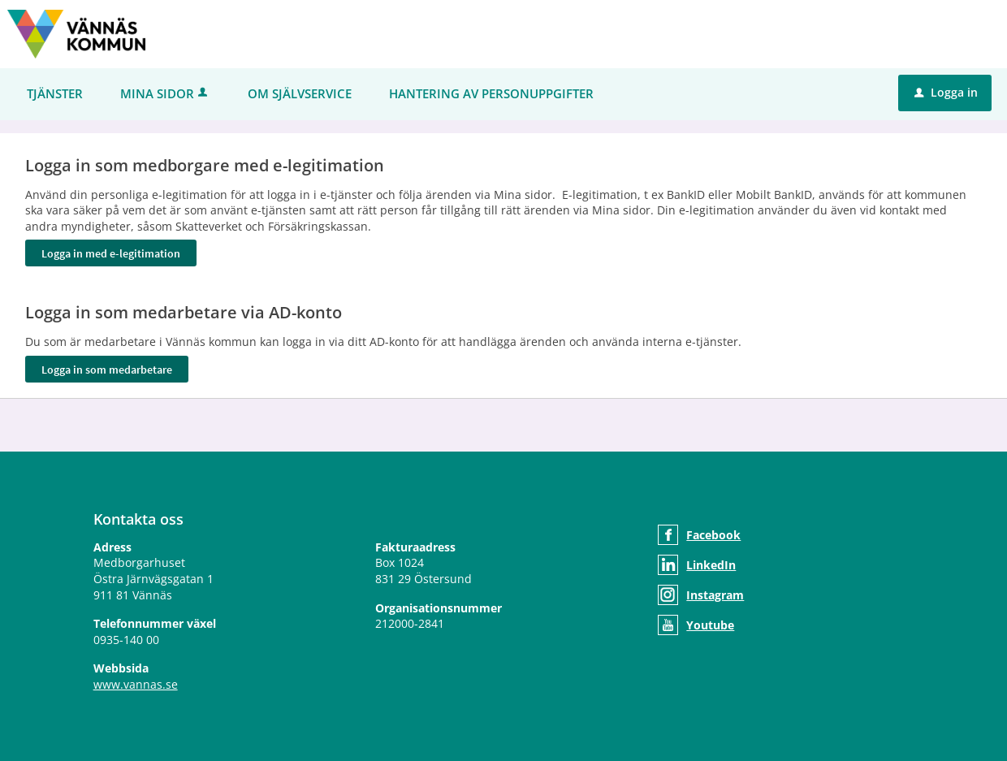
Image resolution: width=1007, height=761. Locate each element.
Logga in (946, 92)
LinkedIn (711, 565)
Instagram (715, 595)
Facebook (713, 535)
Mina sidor (165, 93)
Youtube (710, 625)
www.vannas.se (135, 684)
